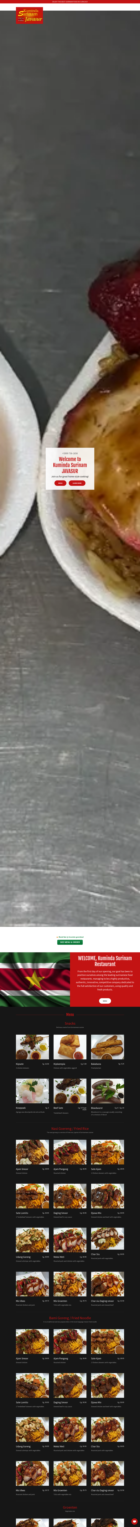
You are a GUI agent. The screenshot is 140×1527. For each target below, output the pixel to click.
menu (105, 1001)
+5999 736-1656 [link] (70, 453)
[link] (29, 6)
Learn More (77, 483)
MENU (60, 483)
